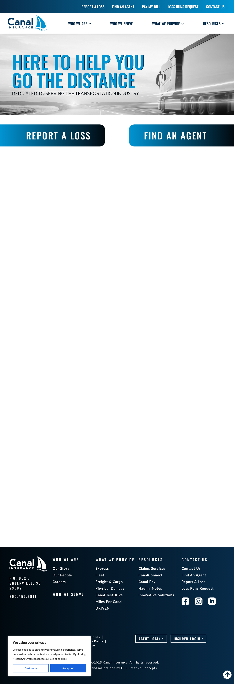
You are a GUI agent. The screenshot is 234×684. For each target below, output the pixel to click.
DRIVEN (103, 608)
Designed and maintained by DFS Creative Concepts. (117, 668)
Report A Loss (194, 582)
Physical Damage (110, 588)
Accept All (68, 668)
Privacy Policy (92, 641)
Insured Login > (188, 638)
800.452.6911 (23, 596)
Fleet (100, 575)
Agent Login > (151, 638)
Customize (31, 668)
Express (102, 568)
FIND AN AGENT (175, 135)
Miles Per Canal (109, 602)
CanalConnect (150, 575)
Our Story (60, 568)
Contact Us (191, 568)
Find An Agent (194, 575)
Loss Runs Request (198, 588)
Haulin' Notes (150, 588)
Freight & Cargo (109, 582)
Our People (62, 575)
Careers (59, 582)
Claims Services (151, 568)
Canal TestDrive (109, 595)
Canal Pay (147, 582)
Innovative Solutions (156, 595)
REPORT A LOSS (58, 135)
